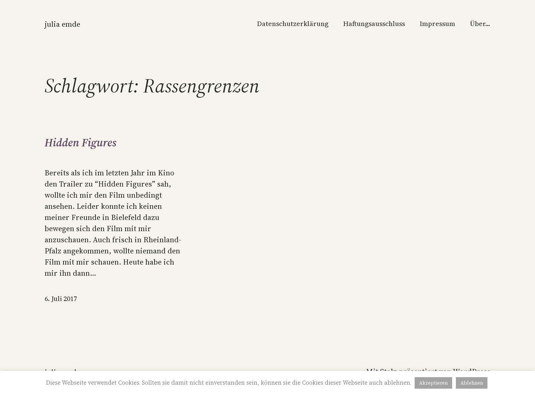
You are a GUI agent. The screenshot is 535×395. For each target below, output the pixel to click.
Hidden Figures (81, 142)
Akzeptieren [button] (433, 383)
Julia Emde (62, 24)
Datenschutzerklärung (292, 23)
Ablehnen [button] (471, 383)
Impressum (437, 23)
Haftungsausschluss (374, 23)
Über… (480, 23)
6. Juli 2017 (61, 298)
